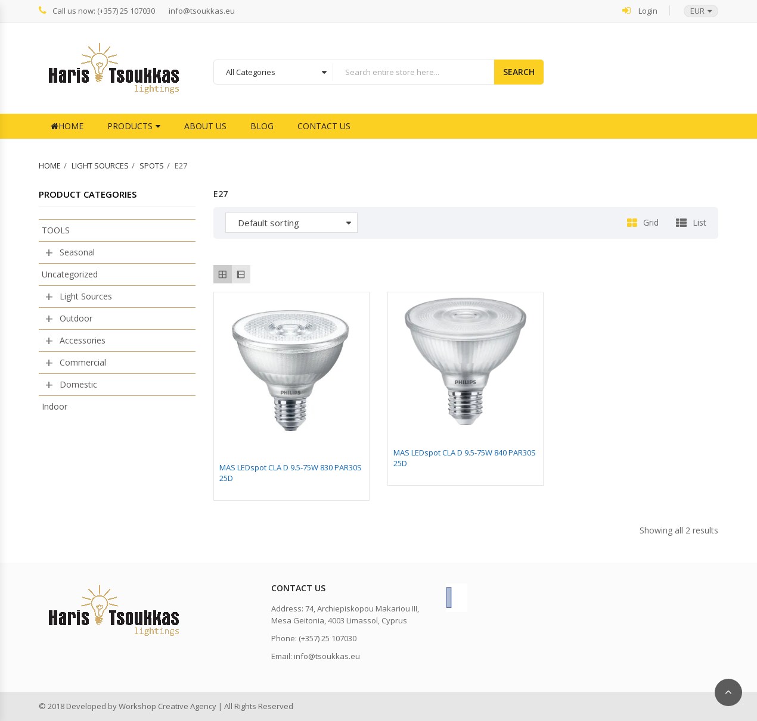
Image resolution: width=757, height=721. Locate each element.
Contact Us (323, 126)
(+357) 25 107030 (327, 638)
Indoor (54, 406)
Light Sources (100, 165)
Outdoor (76, 318)
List (699, 222)
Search (519, 71)
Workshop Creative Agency (167, 706)
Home (67, 126)
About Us (205, 126)
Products (130, 126)
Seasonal (77, 252)
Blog (262, 126)
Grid (651, 222)
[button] (695, 11)
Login (639, 10)
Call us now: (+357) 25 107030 (97, 10)
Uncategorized (70, 274)
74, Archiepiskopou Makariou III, (362, 608)
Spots (151, 165)
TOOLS (56, 230)
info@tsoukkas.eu (202, 11)
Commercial (83, 362)
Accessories (83, 340)
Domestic (78, 384)
